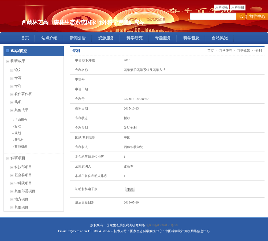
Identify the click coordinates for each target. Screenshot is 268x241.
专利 (17, 86)
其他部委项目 (24, 191)
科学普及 (191, 38)
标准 (17, 126)
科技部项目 (23, 167)
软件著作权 (23, 94)
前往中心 (257, 16)
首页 (25, 38)
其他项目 (21, 207)
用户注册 (237, 7)
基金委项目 (23, 175)
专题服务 (163, 38)
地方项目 (21, 199)
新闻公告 (78, 38)
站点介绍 (49, 38)
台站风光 (220, 38)
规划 (17, 133)
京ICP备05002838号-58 (162, 225)
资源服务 (106, 38)
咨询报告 (20, 120)
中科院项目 (23, 183)
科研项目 (17, 158)
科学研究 (134, 38)
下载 (130, 189)
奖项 (17, 102)
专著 (17, 78)
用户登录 (221, 7)
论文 (17, 70)
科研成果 (17, 61)
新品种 (19, 140)
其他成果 (21, 110)
